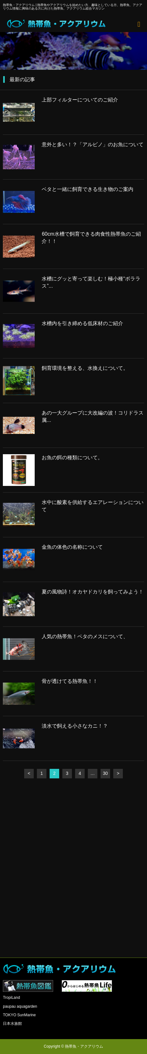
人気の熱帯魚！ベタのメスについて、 (85, 636)
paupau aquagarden (20, 1006)
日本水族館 (12, 1023)
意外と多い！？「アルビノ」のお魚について (93, 144)
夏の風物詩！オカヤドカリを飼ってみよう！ (93, 591)
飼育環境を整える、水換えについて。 (85, 368)
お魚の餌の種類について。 (72, 457)
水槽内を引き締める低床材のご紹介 (82, 323)
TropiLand (11, 997)
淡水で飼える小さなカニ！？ (75, 726)
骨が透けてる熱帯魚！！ (70, 681)
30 (105, 773)
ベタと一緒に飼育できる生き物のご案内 (87, 189)
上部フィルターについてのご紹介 (80, 99)
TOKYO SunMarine (19, 1015)
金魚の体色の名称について (72, 547)
